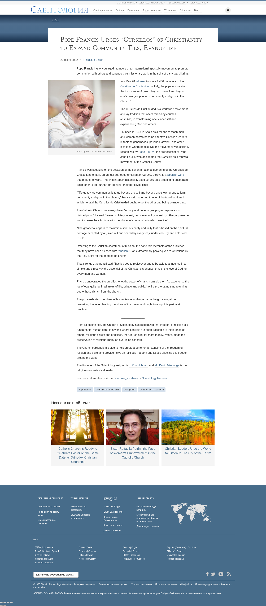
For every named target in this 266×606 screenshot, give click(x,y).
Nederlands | (44, 559)
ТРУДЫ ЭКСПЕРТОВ (79, 498)
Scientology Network (154, 378)
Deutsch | (87, 551)
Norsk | (87, 559)
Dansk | (86, 547)
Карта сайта (39, 587)
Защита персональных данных (113, 584)
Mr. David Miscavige (167, 365)
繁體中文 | (44, 547)
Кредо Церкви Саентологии (111, 519)
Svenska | (44, 562)
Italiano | (86, 555)
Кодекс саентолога (113, 525)
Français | (131, 551)
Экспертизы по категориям (78, 508)
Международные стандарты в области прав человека (148, 517)
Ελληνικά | (175, 551)
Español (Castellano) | (181, 547)
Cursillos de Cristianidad (135, 86)
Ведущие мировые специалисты (80, 516)
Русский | (175, 559)
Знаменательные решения (47, 522)
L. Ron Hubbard (138, 365)
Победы (120, 10)
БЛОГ (55, 19)
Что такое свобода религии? (146, 508)
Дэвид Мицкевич (112, 530)
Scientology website (126, 378)
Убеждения (170, 10)
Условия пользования (141, 584)
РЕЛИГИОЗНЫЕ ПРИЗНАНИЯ (50, 498)
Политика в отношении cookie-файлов (173, 584)
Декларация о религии (148, 526)
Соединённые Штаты (49, 506)
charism (124, 251)
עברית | (42, 555)
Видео (197, 10)
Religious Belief (93, 59)
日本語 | (131, 555)
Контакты (225, 584)
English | (130, 547)
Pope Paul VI (146, 151)
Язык (35, 540)
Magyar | (176, 555)
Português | (134, 559)
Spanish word (175, 174)
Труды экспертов (152, 10)
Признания (133, 10)
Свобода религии (102, 10)
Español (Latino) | (47, 551)
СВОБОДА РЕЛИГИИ (145, 498)
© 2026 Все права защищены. (64, 584)
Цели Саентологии (113, 512)
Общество (185, 10)
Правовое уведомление (206, 584)
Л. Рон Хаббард (112, 506)
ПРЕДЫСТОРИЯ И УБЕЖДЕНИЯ (110, 499)
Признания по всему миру (48, 513)
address (141, 81)
